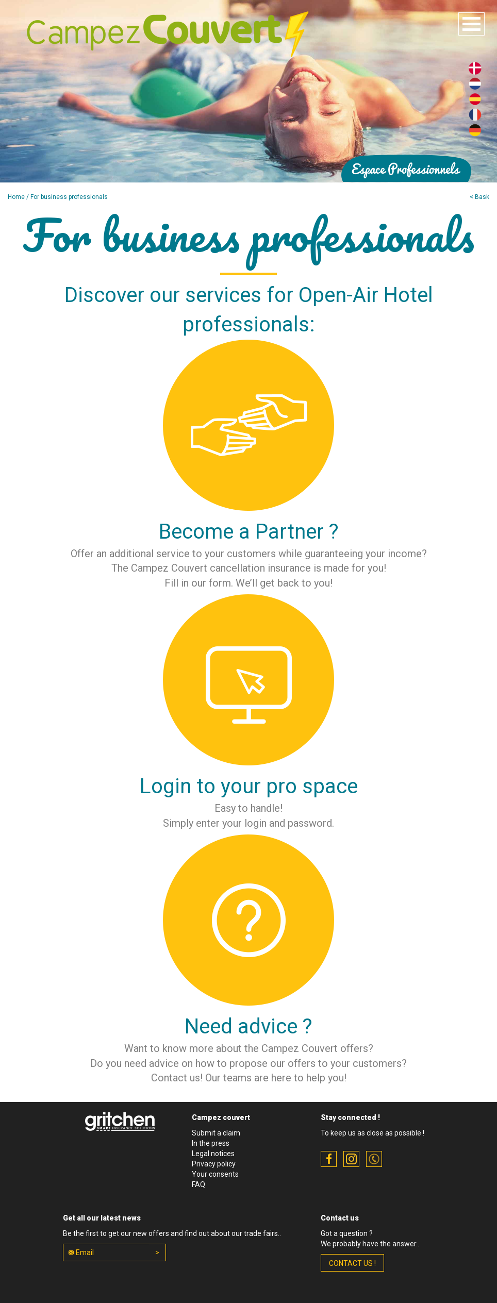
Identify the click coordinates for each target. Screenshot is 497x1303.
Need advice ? (248, 1026)
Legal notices (213, 1153)
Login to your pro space (249, 786)
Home (16, 197)
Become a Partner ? (249, 532)
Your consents (215, 1174)
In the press (210, 1143)
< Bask (479, 197)
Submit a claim (216, 1133)
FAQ (198, 1184)
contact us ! (352, 1263)
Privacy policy (214, 1164)
